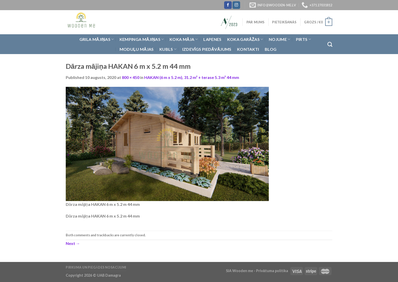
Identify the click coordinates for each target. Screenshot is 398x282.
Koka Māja (184, 39)
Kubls (167, 49)
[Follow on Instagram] (236, 5)
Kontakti (248, 49)
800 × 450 (130, 77)
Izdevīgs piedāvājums (206, 49)
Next (73, 243)
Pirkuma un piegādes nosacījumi (96, 267)
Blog (270, 49)
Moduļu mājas (137, 49)
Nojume (279, 39)
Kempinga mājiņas (142, 39)
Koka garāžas (245, 39)
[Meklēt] (329, 44)
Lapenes (212, 39)
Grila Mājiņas (96, 39)
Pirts (303, 39)
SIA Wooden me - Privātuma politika (257, 271)
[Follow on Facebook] (228, 5)
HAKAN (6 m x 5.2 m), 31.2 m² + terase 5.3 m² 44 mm (191, 77)
